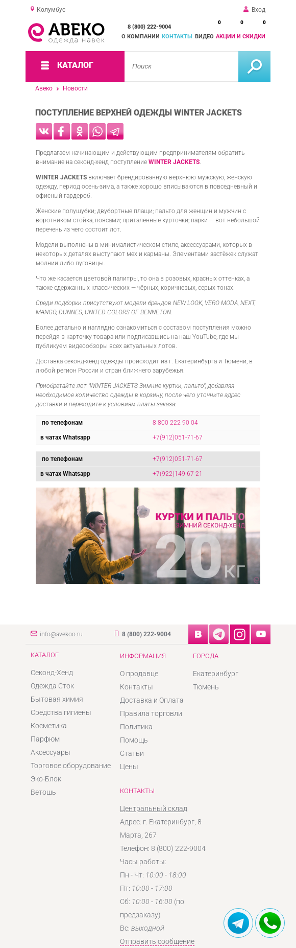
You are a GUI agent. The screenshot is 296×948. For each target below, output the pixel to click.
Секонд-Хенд (52, 672)
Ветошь (43, 792)
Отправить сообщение (157, 941)
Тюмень (206, 687)
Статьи (132, 753)
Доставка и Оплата (152, 700)
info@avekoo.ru (61, 634)
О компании (140, 36)
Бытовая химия (57, 699)
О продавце (139, 673)
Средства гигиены (61, 712)
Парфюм (45, 739)
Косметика (49, 726)
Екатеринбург (215, 673)
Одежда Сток (52, 686)
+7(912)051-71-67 (178, 437)
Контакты (177, 36)
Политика (136, 727)
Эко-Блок (46, 779)
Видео (204, 36)
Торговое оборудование (71, 765)
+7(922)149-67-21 (178, 473)
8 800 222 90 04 (175, 422)
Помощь (134, 740)
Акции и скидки (240, 36)
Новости (75, 88)
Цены (129, 766)
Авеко (44, 88)
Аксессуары (50, 752)
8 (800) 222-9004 (149, 27)
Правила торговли (151, 713)
